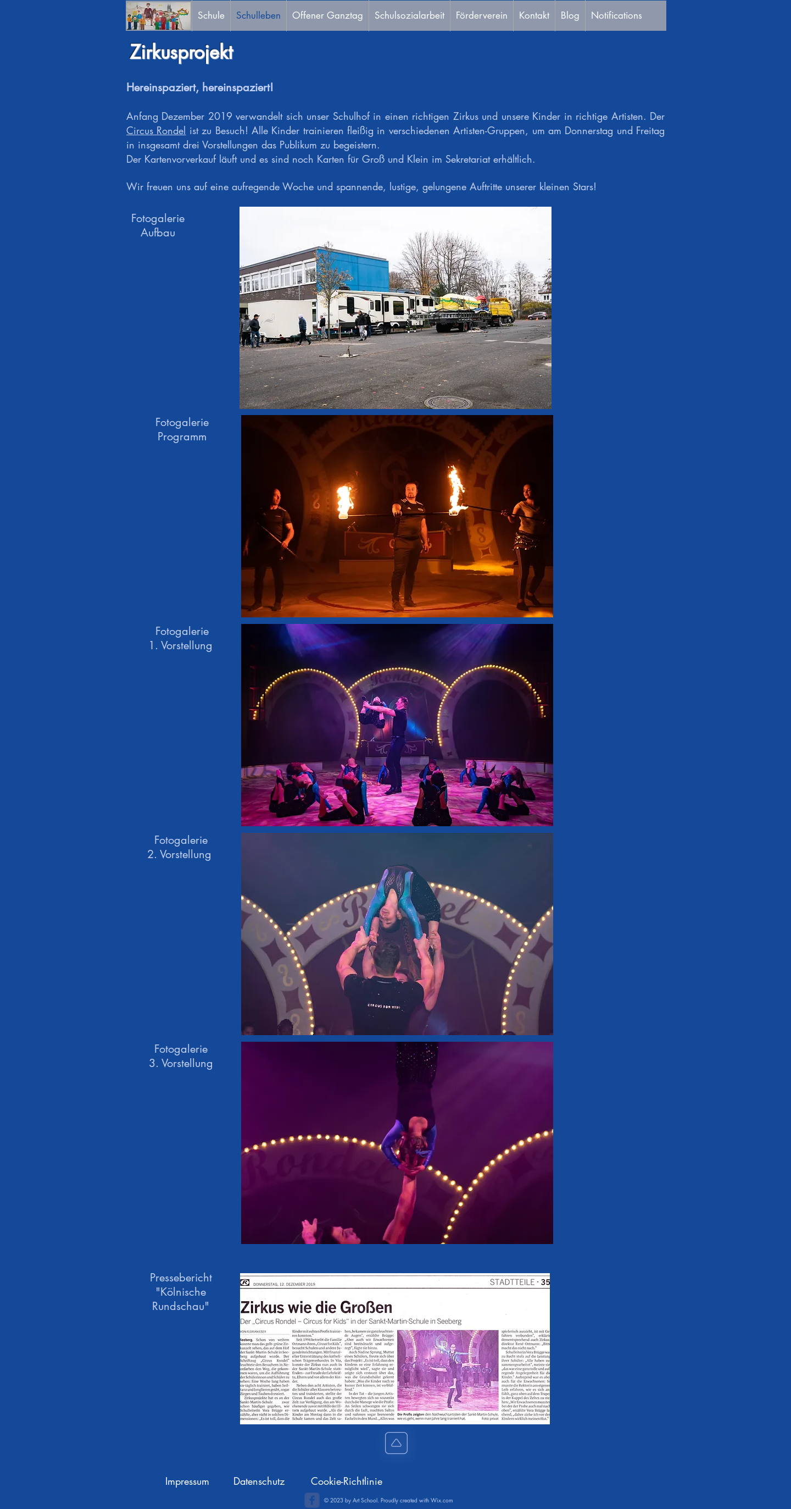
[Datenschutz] (259, 1482)
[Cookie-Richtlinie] (347, 1482)
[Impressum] (187, 1482)
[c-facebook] (312, 1500)
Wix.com (442, 1500)
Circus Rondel (156, 130)
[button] (395, 308)
